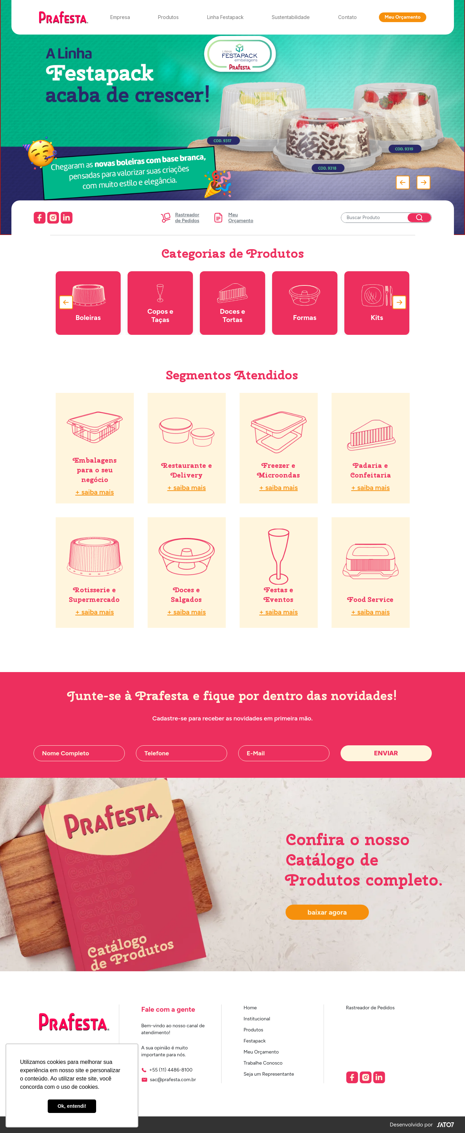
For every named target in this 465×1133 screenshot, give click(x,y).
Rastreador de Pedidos (370, 1008)
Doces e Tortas (232, 303)
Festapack (255, 1041)
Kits (376, 303)
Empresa (120, 17)
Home (250, 1008)
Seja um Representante (269, 1074)
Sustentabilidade (291, 17)
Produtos (168, 17)
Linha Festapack (225, 17)
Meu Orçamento (402, 17)
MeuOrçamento (233, 217)
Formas (304, 303)
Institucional (257, 1019)
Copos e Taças (160, 303)
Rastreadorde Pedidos (179, 217)
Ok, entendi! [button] (71, 1106)
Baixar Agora (327, 912)
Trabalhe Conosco (263, 1063)
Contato (347, 17)
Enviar (386, 753)
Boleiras (88, 303)
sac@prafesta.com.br (173, 1080)
